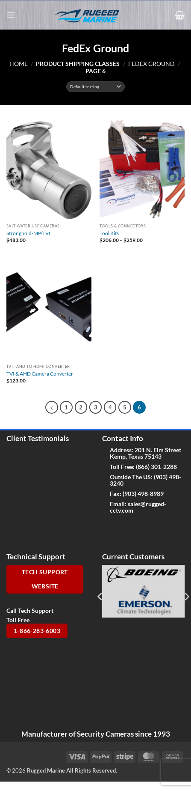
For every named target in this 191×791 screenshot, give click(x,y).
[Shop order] (95, 86)
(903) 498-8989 (143, 493)
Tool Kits (109, 233)
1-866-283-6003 (37, 630)
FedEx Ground (151, 63)
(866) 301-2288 (156, 466)
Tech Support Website (45, 579)
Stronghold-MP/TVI (28, 233)
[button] (10, 15)
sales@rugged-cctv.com (138, 507)
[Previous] (51, 407)
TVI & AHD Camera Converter (39, 373)
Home (18, 63)
